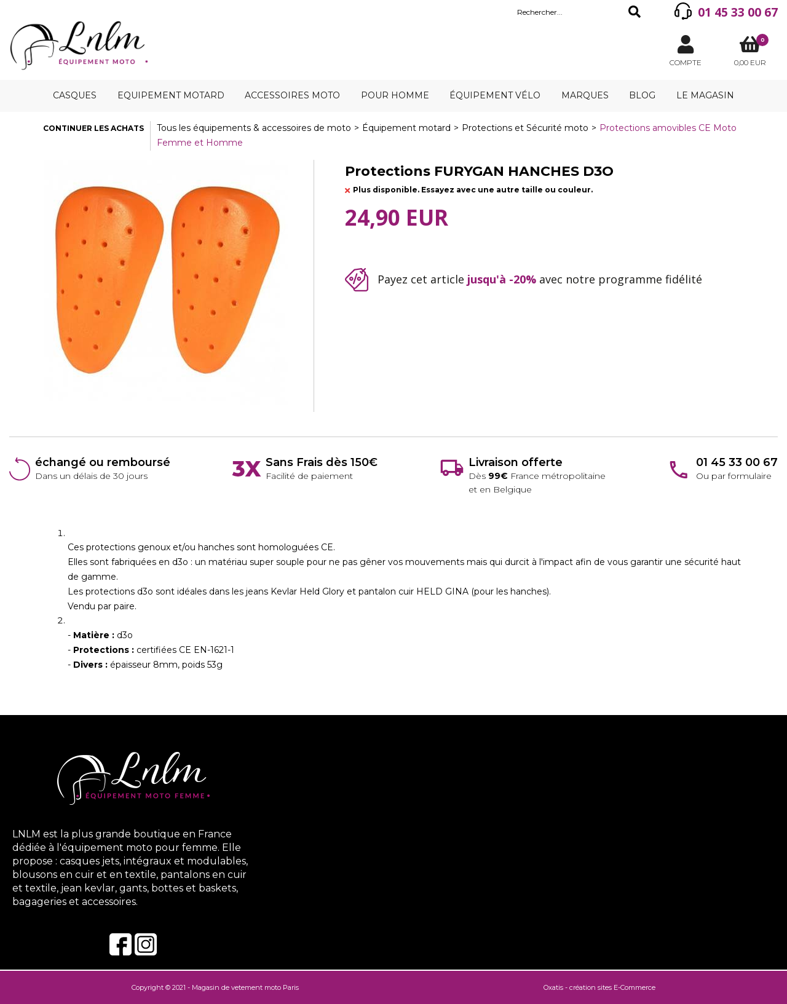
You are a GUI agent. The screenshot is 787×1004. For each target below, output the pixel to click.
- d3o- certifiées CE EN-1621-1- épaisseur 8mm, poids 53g (151, 650)
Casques (75, 95)
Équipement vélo (494, 95)
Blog (642, 95)
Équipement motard (406, 127)
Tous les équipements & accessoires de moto (254, 127)
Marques (585, 95)
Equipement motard (170, 95)
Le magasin (705, 95)
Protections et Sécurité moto (525, 127)
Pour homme (395, 95)
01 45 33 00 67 (738, 12)
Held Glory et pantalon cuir (357, 591)
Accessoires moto (292, 95)
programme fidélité (650, 279)
